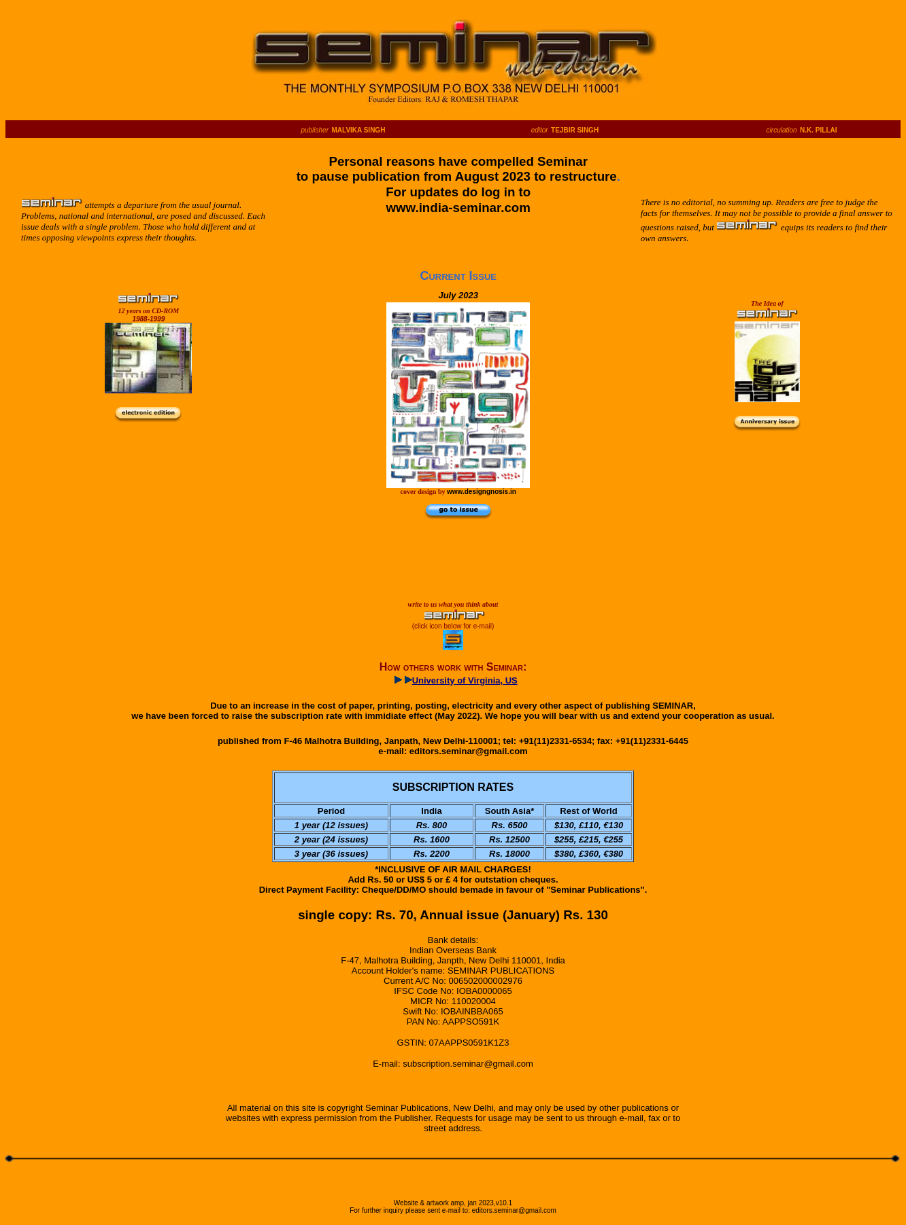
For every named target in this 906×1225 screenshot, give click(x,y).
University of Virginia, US (465, 680)
